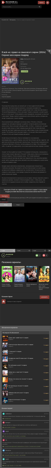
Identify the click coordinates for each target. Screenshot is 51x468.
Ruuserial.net (5, 20)
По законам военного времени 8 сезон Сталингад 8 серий (21, 446)
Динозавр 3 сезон (9, 427)
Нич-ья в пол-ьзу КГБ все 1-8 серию (14, 436)
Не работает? (4, 202)
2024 (21, 59)
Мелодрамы (13, 20)
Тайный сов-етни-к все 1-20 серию (14, 455)
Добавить (44, 297)
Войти (41, 2)
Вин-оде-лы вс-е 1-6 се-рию (12, 465)
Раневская (7, 418)
